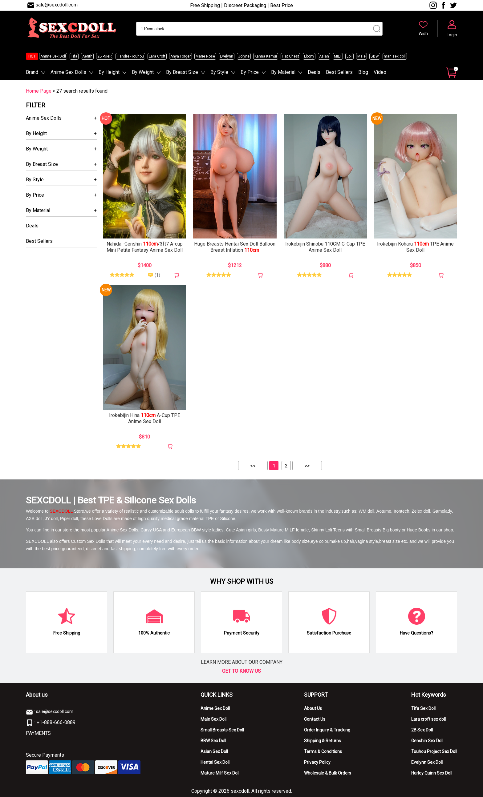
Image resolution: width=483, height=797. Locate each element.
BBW (375, 56)
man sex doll (395, 56)
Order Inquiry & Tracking (327, 729)
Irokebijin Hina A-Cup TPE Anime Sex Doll (144, 418)
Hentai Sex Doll (215, 762)
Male (361, 56)
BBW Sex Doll (213, 740)
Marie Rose (205, 56)
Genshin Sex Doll (427, 740)
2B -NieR (104, 56)
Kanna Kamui (265, 56)
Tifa (74, 56)
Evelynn (226, 56)
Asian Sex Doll (214, 751)
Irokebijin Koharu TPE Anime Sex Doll (415, 247)
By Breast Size (182, 72)
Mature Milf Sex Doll (220, 773)
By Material (283, 72)
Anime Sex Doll (53, 56)
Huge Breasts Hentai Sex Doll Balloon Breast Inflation (234, 247)
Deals (314, 72)
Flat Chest (290, 56)
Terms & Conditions (323, 751)
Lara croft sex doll (428, 719)
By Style (219, 72)
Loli (349, 56)
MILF (338, 56)
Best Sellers (339, 72)
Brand (32, 72)
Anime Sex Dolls (68, 72)
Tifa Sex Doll (423, 708)
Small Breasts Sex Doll (222, 729)
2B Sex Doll (422, 729)
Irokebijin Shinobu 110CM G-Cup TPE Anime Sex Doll (325, 247)
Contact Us (314, 719)
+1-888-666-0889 (56, 722)
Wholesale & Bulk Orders (327, 773)
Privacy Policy (317, 762)
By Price (250, 72)
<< (253, 466)
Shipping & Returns (322, 740)
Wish (423, 33)
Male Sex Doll (213, 719)
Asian (324, 56)
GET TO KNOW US (241, 671)
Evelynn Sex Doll (427, 762)
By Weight (143, 72)
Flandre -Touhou (130, 56)
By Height (109, 72)
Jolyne (244, 56)
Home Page (38, 91)
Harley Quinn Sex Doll (431, 773)
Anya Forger (180, 56)
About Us (313, 708)
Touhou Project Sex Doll (434, 751)
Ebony (309, 56)
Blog (363, 72)
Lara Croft (157, 56)
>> (307, 466)
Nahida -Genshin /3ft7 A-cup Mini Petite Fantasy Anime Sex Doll (145, 247)
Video (380, 72)
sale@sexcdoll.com (56, 5)
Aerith (87, 56)
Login (452, 34)
